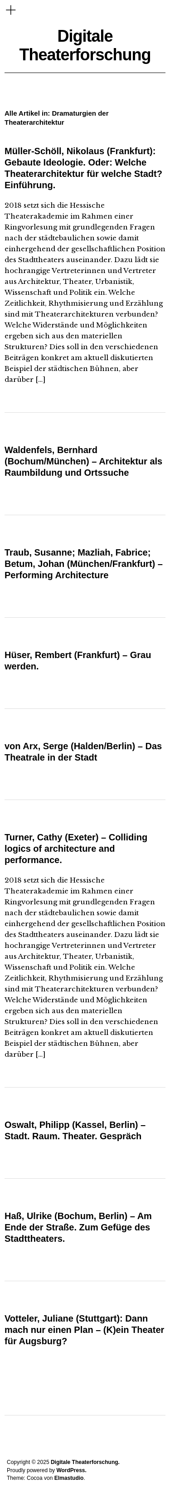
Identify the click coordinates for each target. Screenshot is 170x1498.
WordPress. (71, 1470)
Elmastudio (69, 1478)
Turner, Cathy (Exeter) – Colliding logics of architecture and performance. (76, 848)
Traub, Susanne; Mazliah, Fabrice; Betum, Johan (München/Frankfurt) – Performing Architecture (84, 563)
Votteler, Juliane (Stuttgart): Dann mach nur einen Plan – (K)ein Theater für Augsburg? (84, 1329)
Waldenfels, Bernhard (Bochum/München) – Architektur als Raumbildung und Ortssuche (83, 461)
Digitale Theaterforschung (85, 45)
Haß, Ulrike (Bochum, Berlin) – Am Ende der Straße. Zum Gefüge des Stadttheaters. (78, 1227)
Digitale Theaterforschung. (85, 1462)
